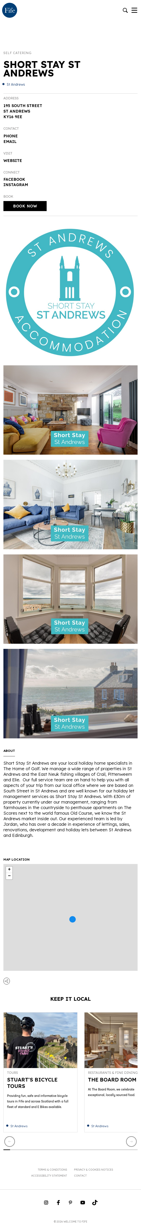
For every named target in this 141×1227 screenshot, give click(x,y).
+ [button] (9, 870)
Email (9, 141)
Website (12, 160)
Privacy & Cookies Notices (93, 1169)
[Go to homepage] (9, 11)
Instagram (15, 184)
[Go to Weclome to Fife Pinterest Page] (70, 1204)
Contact (80, 1175)
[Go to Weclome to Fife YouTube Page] (82, 1204)
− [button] (9, 876)
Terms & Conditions (52, 1169)
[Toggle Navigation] (134, 11)
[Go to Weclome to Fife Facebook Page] (58, 1204)
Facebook (14, 179)
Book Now (25, 206)
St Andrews (16, 84)
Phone (10, 136)
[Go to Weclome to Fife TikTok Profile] (95, 1204)
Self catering (17, 53)
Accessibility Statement (49, 1175)
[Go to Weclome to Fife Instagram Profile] (46, 1204)
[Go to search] (125, 11)
